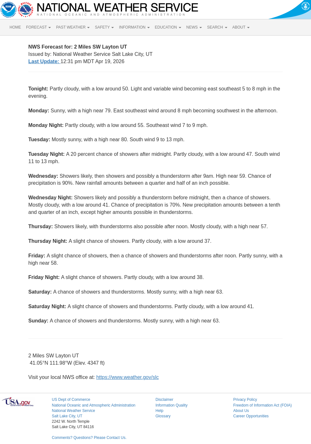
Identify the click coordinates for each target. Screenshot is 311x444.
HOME (15, 27)
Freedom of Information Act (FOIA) (262, 405)
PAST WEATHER (73, 27)
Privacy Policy (245, 399)
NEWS (194, 27)
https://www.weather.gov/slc (127, 377)
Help (159, 410)
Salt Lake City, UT (67, 416)
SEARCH (217, 27)
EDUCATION (168, 27)
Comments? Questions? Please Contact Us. (89, 437)
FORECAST (38, 27)
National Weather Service (73, 410)
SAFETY (104, 27)
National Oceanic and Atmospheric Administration (93, 405)
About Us (241, 410)
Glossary (163, 416)
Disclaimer (164, 399)
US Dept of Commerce (71, 399)
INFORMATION (134, 27)
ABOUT (241, 27)
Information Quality (172, 405)
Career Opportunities (250, 416)
